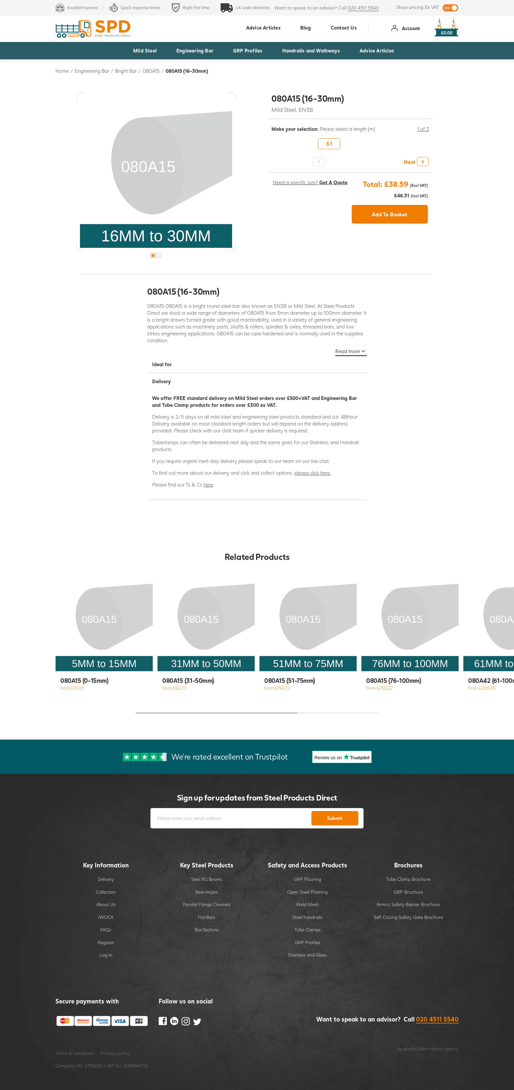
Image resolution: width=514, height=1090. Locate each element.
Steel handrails (307, 917)
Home (62, 71)
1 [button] (153, 255)
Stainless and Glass (307, 955)
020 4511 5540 (363, 7)
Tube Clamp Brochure (408, 879)
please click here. (312, 473)
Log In (105, 955)
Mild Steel (145, 50)
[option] (156, 171)
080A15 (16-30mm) (187, 71)
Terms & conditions (74, 1053)
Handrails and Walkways (311, 50)
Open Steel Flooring (307, 892)
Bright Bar (126, 71)
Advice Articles (377, 50)
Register (106, 942)
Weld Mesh (307, 904)
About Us (105, 904)
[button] (415, 162)
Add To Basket (389, 214)
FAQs (105, 929)
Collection (106, 892)
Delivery (106, 879)
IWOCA (105, 917)
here (208, 484)
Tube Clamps (307, 929)
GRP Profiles (247, 50)
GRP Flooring (307, 879)
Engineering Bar (194, 50)
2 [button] (159, 255)
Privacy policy (115, 1053)
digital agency (444, 1048)
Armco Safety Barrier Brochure (408, 904)
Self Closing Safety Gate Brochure (408, 917)
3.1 (329, 144)
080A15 (151, 71)
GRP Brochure (408, 892)
